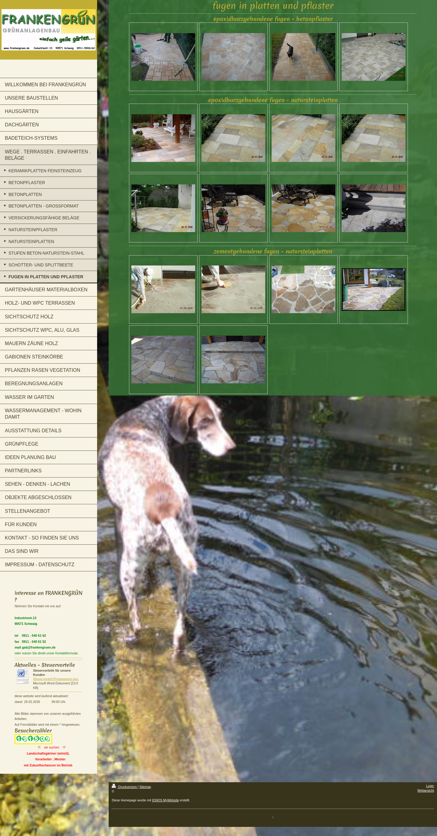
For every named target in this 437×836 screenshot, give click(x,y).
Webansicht (425, 790)
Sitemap (145, 787)
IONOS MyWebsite (165, 800)
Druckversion (124, 787)
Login (430, 786)
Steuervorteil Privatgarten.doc (56, 679)
